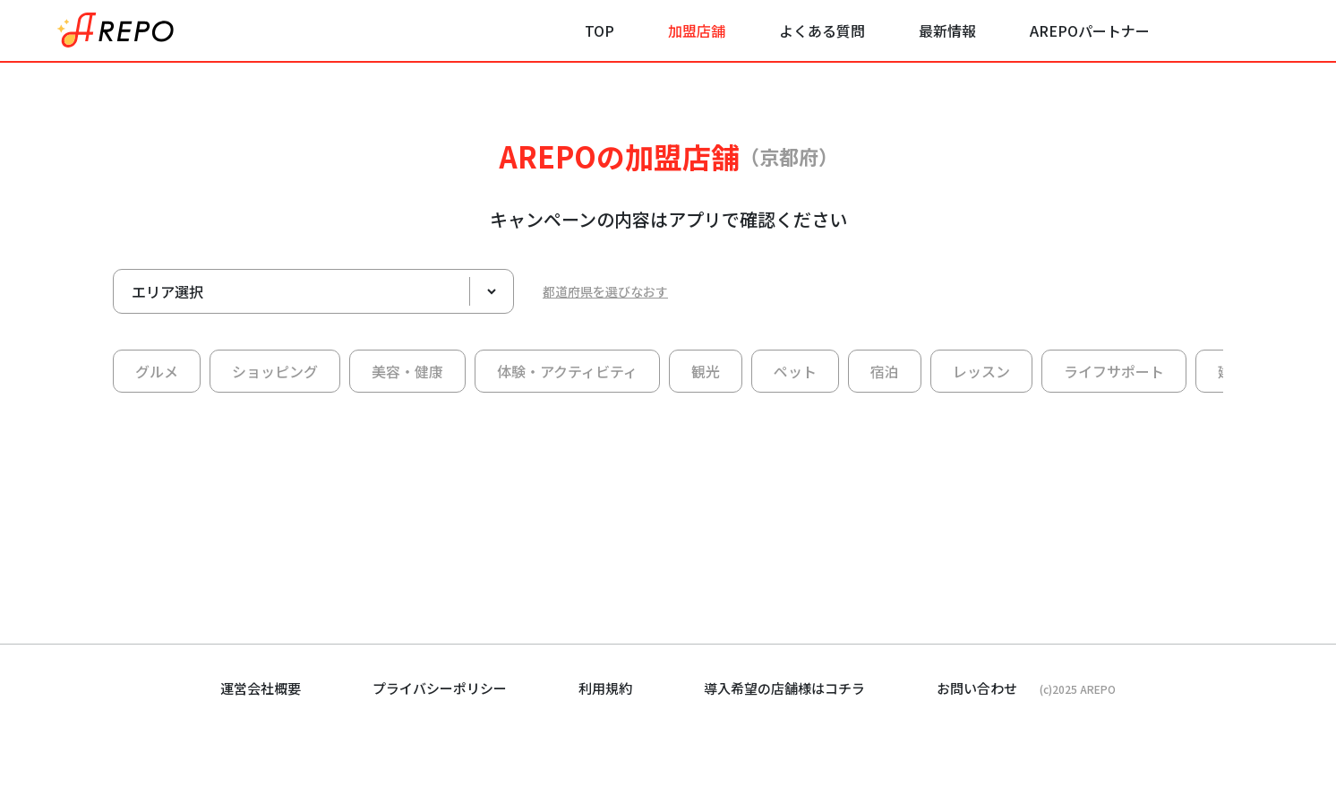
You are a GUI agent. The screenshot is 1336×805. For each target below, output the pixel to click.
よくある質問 (822, 30)
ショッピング (275, 371)
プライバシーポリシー (440, 688)
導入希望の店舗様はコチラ (784, 688)
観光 (705, 371)
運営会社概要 (260, 688)
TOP (599, 30)
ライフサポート (1114, 371)
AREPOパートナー (1090, 30)
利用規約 (605, 688)
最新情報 (947, 30)
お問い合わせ (977, 688)
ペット (795, 371)
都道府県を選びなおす (605, 291)
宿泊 (884, 371)
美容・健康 (407, 371)
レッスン (981, 371)
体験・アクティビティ (567, 371)
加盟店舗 (696, 30)
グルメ (156, 371)
